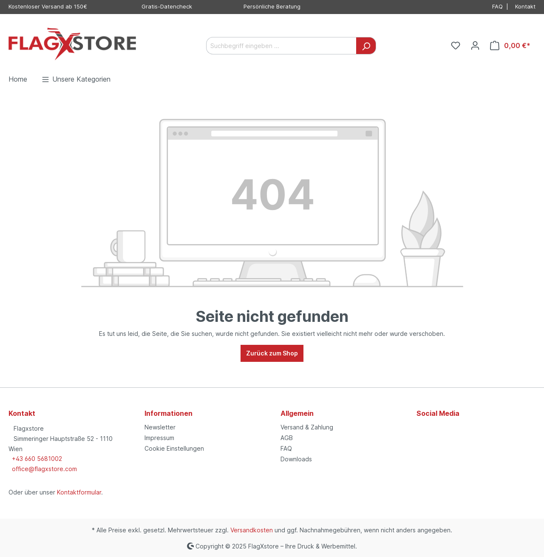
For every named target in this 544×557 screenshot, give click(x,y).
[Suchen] (366, 45)
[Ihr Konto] (475, 45)
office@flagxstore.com (44, 468)
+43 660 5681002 (37, 458)
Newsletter (160, 427)
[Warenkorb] (510, 45)
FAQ (497, 6)
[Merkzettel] (455, 45)
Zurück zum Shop (272, 353)
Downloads (296, 459)
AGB (286, 437)
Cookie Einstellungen (174, 448)
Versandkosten (251, 530)
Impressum (159, 437)
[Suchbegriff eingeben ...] (281, 45)
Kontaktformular (79, 492)
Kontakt (525, 6)
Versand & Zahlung (306, 427)
